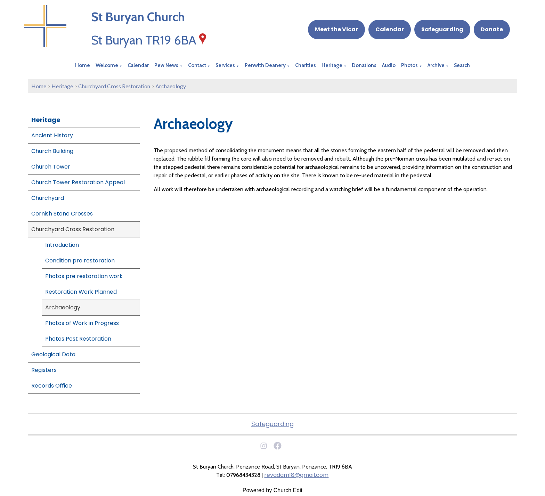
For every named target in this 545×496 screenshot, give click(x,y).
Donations (364, 65)
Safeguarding (442, 29)
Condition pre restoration (80, 261)
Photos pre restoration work (84, 276)
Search (462, 65)
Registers (44, 370)
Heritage (332, 65)
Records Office (51, 386)
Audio (389, 65)
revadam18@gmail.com (296, 475)
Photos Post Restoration (78, 339)
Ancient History (52, 135)
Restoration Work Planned (81, 292)
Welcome (107, 65)
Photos (409, 65)
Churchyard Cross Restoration (114, 86)
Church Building (52, 151)
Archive (436, 65)
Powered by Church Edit (273, 490)
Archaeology (170, 86)
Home (82, 65)
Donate (492, 29)
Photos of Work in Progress (82, 323)
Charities (305, 65)
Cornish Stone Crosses (62, 214)
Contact (197, 65)
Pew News (166, 65)
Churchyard (47, 198)
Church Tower (50, 167)
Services (225, 65)
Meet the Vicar (336, 29)
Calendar (389, 29)
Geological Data (53, 354)
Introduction (62, 245)
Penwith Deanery (265, 65)
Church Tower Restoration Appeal (78, 182)
